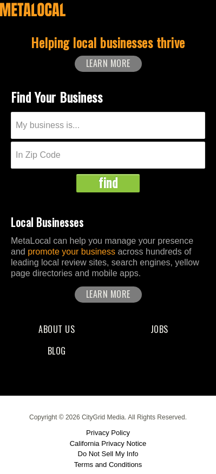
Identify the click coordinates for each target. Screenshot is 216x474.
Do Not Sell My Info (108, 454)
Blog (57, 350)
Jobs (159, 329)
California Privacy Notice (108, 443)
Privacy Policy (108, 433)
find (108, 183)
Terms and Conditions (108, 464)
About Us (56, 329)
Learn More (108, 63)
